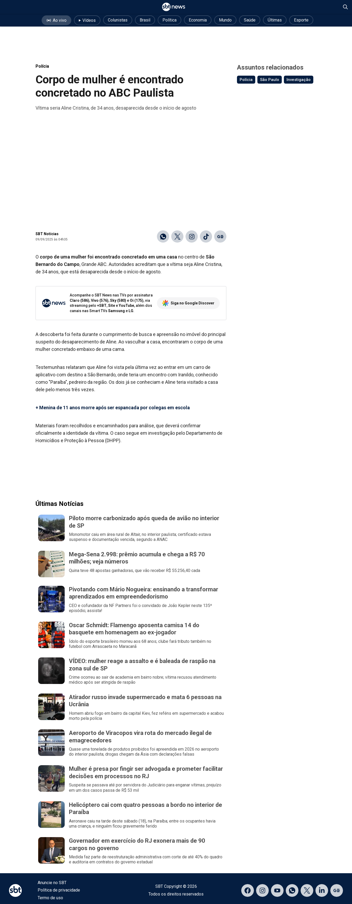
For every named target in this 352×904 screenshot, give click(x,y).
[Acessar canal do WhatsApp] (292, 890)
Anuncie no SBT (52, 882)
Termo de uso (50, 897)
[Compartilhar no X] (177, 236)
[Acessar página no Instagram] (262, 890)
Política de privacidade (59, 890)
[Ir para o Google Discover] (220, 236)
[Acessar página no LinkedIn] (321, 890)
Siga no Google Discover (188, 303)
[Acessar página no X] (307, 890)
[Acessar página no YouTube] (277, 890)
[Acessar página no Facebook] (247, 890)
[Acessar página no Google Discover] (336, 890)
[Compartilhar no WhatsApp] (163, 236)
